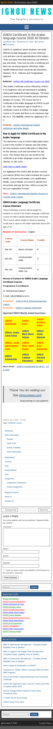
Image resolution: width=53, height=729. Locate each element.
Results (10, 439)
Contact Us (9, 501)
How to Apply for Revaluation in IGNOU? (19, 669)
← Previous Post (9, 510)
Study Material (10, 470)
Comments (9, 44)
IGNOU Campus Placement (29, 308)
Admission (9, 431)
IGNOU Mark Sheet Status (28, 334)
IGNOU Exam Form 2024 (13, 705)
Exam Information (12, 435)
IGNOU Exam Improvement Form (12, 346)
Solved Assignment (14, 487)
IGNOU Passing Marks (41, 357)
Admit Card (11, 443)
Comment (7, 527)
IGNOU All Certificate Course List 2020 (31, 81)
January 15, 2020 (26, 42)
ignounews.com (30, 395)
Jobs (6, 474)
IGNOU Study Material (41, 334)
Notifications (10, 457)
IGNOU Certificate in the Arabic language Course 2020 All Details (26, 36)
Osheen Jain (10, 42)
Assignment (9, 479)
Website (6, 566)
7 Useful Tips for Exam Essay (15, 701)
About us (8, 497)
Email (6, 559)
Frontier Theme (45, 726)
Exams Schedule (14, 448)
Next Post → (45, 510)
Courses (40, 42)
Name (6, 552)
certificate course (15, 423)
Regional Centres (12, 492)
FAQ (6, 466)
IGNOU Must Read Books (28, 346)
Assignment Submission (16, 483)
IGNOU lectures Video (41, 322)
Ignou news (7, 2)
